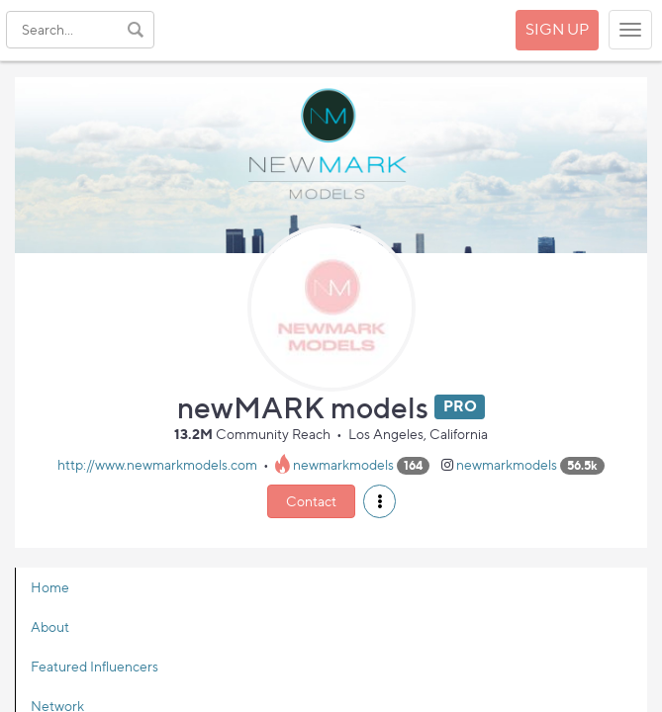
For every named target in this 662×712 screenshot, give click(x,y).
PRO (460, 406)
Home (50, 586)
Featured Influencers (94, 666)
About (50, 626)
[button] (379, 501)
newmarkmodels (343, 464)
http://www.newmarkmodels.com (157, 464)
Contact (311, 500)
